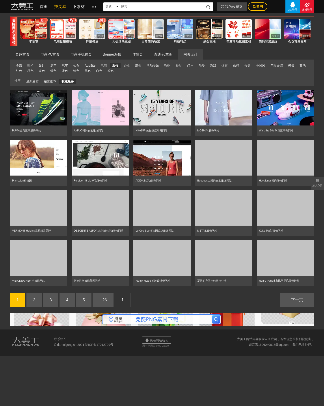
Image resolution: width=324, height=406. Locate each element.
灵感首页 (22, 54)
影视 (138, 65)
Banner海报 (112, 54)
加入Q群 (317, 182)
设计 (42, 65)
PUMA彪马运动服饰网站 (26, 130)
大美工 (23, 6)
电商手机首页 (81, 54)
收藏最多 (67, 81)
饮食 (76, 65)
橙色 (30, 71)
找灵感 (60, 6)
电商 (104, 65)
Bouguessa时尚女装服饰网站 (214, 180)
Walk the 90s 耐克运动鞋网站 (276, 130)
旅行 (236, 65)
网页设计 (190, 54)
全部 (19, 65)
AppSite (90, 65)
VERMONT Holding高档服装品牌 (31, 230)
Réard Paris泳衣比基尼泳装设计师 (279, 280)
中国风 (260, 65)
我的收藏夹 (232, 7)
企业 (127, 65)
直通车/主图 (163, 54)
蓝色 (65, 71)
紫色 (76, 71)
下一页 (297, 300)
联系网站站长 (156, 340)
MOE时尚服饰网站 (208, 130)
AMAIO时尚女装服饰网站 (89, 130)
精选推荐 (50, 81)
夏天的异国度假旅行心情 (211, 280)
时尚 (30, 65)
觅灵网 (257, 6)
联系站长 (60, 339)
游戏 (213, 65)
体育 (225, 65)
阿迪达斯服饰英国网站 (87, 280)
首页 (44, 6)
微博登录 (307, 6)
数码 (167, 65)
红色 (19, 71)
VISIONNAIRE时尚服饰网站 (28, 280)
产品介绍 (276, 65)
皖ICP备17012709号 (99, 344)
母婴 (247, 65)
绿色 (53, 71)
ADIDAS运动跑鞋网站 (148, 180)
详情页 (137, 54)
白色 (99, 71)
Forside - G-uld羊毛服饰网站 (90, 180)
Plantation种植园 (22, 180)
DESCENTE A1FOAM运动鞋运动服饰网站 (98, 230)
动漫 (202, 65)
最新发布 (32, 81)
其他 (303, 65)
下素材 (79, 6)
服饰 (115, 65)
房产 (53, 65)
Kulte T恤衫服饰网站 (271, 230)
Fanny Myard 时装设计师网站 (153, 280)
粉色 (111, 71)
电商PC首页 (50, 54)
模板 (291, 65)
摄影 (179, 65)
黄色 (42, 71)
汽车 (65, 65)
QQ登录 (292, 6)
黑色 (88, 71)
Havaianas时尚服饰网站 (273, 180)
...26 (103, 300)
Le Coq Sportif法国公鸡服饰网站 (155, 230)
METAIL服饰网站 (207, 230)
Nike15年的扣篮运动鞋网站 (152, 130)
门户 (190, 65)
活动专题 (153, 65)
